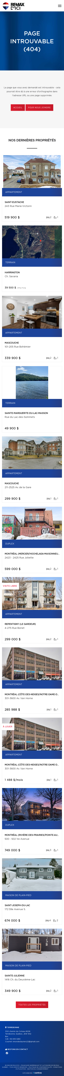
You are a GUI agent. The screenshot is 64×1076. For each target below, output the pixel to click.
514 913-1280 (15, 1039)
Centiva (37, 1073)
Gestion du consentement (37, 1069)
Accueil (17, 108)
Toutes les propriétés (32, 1005)
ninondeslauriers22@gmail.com (26, 1042)
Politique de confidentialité (40, 1067)
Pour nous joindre (39, 108)
